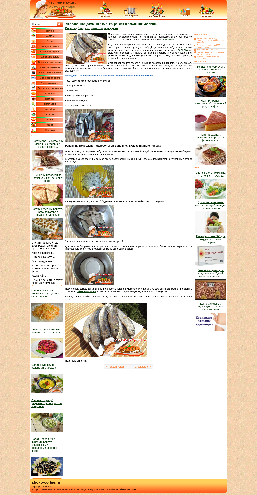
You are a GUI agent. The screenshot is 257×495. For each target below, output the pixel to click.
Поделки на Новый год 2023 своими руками (208, 46)
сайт (135, 489)
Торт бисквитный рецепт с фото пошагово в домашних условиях (48, 212)
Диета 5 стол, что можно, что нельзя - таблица (211, 174)
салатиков (168, 39)
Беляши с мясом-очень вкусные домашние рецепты (211, 69)
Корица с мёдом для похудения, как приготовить (210, 53)
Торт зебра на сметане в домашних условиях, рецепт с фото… (48, 144)
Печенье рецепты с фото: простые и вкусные (47, 281)
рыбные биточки (86, 291)
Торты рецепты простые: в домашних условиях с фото (47, 268)
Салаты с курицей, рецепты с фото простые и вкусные (46, 403)
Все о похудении (42, 261)
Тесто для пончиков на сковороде (211, 50)
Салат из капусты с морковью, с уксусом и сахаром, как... (45, 293)
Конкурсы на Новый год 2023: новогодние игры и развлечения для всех (210, 41)
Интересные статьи (43, 257)
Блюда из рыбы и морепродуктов (98, 28)
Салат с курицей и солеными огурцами (43, 366)
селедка (183, 50)
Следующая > (143, 366)
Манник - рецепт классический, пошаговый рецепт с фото (211, 103)
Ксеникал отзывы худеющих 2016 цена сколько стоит (211, 306)
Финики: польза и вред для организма (208, 57)
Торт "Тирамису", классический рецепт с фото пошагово (211, 137)
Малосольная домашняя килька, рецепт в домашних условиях (111, 24)
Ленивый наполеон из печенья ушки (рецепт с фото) (47, 178)
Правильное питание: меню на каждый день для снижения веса (211, 205)
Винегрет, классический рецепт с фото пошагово (46, 330)
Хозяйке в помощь (43, 252)
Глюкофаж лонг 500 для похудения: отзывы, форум (210, 239)
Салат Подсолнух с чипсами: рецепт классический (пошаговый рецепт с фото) (44, 445)
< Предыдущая (115, 366)
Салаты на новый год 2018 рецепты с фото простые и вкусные (45, 245)
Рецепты (70, 28)
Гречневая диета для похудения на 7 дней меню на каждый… (211, 273)
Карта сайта (39, 275)
